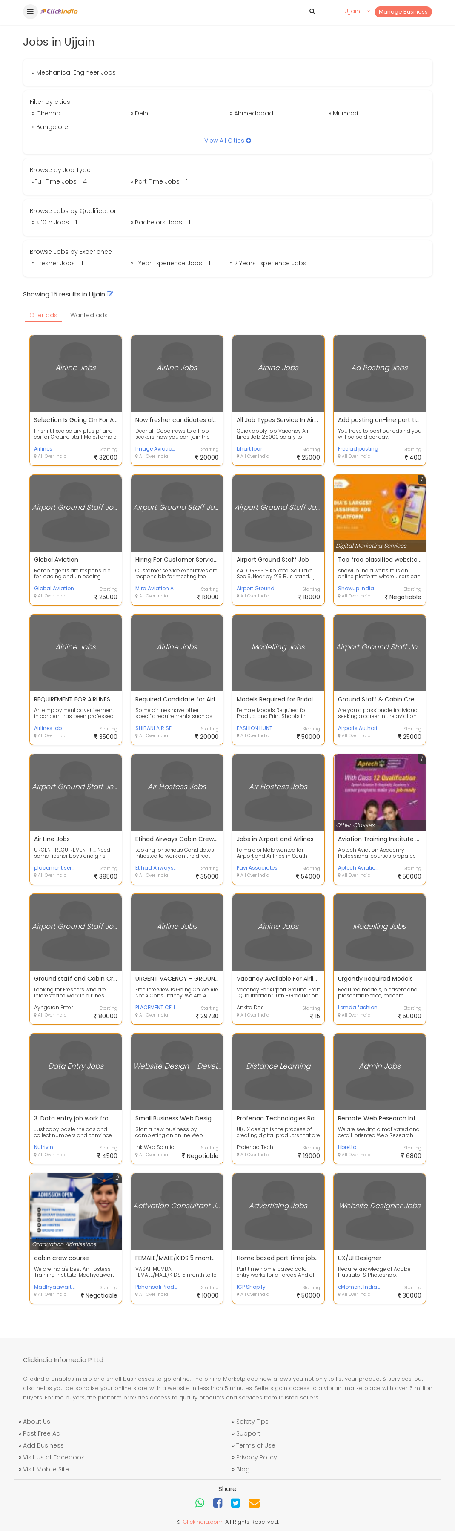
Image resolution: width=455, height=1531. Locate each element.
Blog (243, 1469)
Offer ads (43, 315)
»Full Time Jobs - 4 (59, 181)
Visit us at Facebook (53, 1457)
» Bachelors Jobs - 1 (160, 222)
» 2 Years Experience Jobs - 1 (272, 263)
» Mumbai (343, 113)
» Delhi (140, 113)
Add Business (43, 1445)
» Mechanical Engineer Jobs (74, 72)
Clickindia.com (203, 1522)
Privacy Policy (256, 1457)
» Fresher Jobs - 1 (57, 263)
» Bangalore (50, 127)
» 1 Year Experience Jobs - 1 (170, 263)
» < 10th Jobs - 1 (54, 222)
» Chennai (47, 113)
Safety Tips (252, 1421)
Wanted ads (89, 315)
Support (248, 1433)
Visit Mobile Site (46, 1469)
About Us (36, 1421)
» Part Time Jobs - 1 (159, 181)
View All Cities (227, 140)
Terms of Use (255, 1445)
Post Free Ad (41, 1433)
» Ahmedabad (251, 113)
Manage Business (403, 12)
